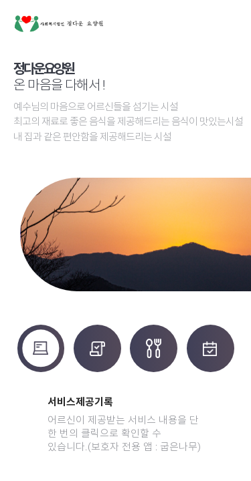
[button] (225, 429)
